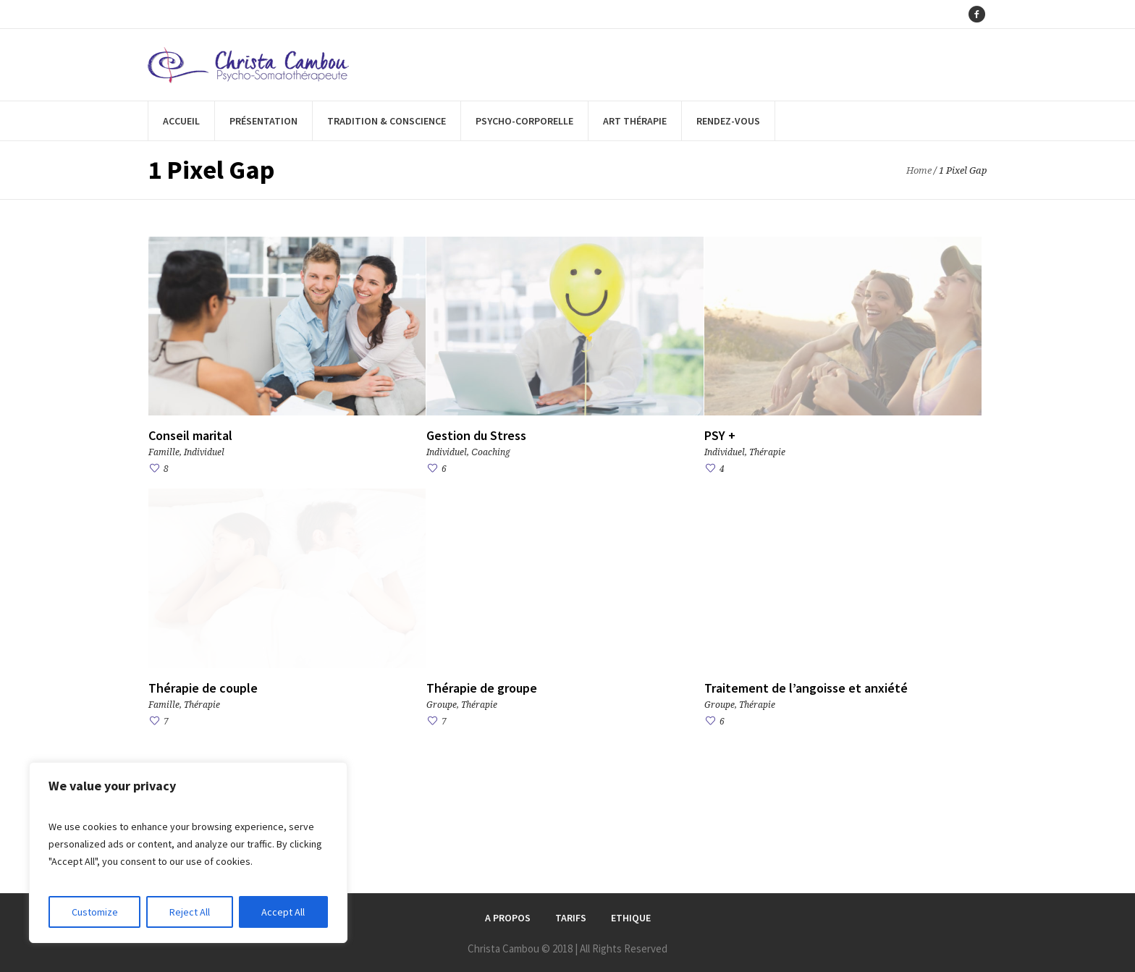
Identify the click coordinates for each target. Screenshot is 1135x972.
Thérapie (767, 452)
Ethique (631, 917)
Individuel (204, 452)
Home (919, 170)
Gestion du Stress (476, 435)
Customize (95, 911)
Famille (164, 452)
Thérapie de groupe (481, 688)
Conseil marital (190, 435)
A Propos (508, 917)
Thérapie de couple (203, 688)
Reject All (189, 911)
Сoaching (490, 452)
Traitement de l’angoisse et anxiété (806, 688)
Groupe (441, 705)
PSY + (719, 435)
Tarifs (570, 917)
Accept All (283, 911)
